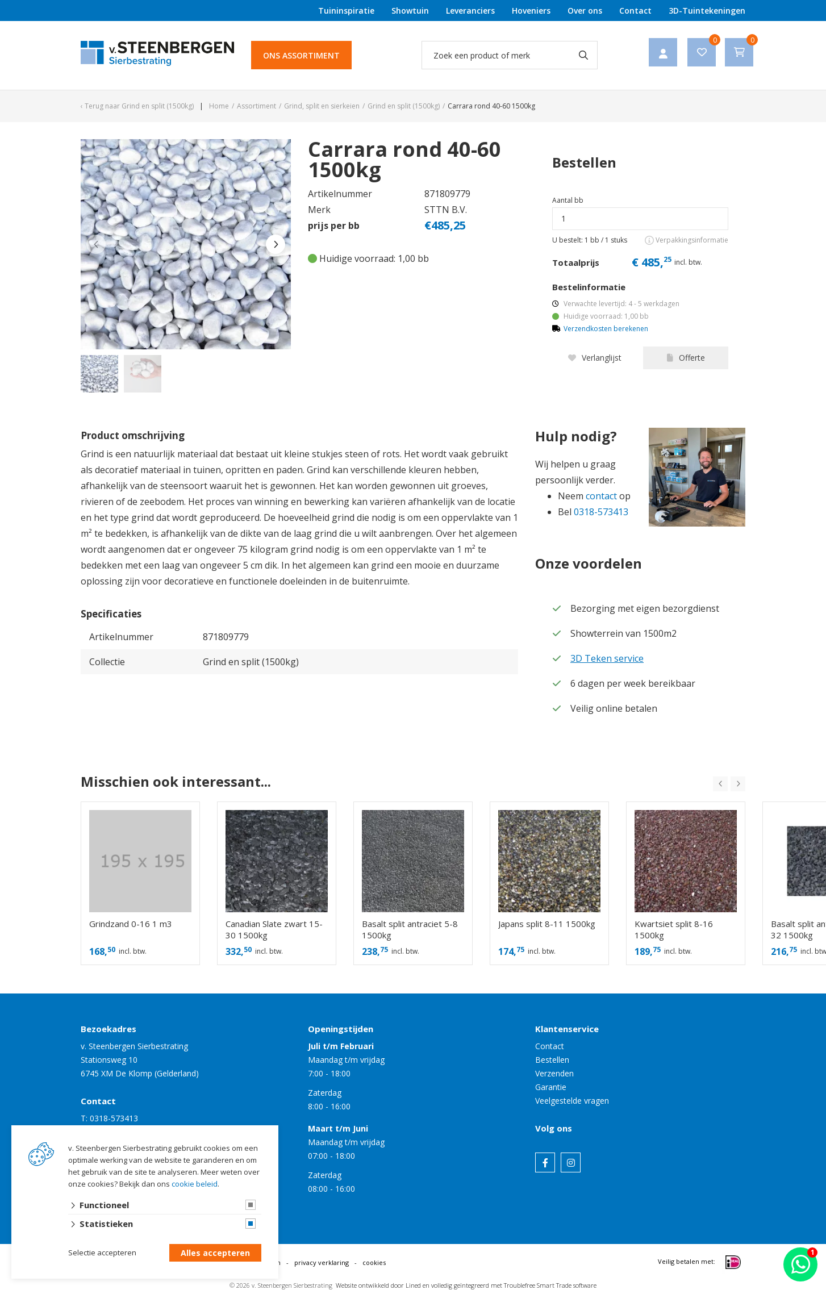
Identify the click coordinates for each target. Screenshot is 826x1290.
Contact (635, 10)
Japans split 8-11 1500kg (546, 923)
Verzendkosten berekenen (606, 328)
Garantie (550, 1087)
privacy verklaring (321, 1262)
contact (601, 496)
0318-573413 (601, 512)
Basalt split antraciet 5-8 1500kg (410, 929)
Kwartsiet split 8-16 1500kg (674, 929)
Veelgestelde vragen (572, 1100)
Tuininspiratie (346, 10)
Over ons (585, 10)
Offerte (686, 357)
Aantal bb (567, 200)
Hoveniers (531, 10)
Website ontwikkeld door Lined (378, 1285)
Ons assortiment (301, 55)
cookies (374, 1262)
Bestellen (552, 1059)
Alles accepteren (215, 1253)
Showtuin (410, 10)
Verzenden (554, 1073)
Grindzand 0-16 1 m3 (130, 923)
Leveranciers (470, 10)
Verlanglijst (594, 357)
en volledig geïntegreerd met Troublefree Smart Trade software (509, 1285)
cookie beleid (195, 1184)
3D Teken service (607, 658)
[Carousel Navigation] (729, 783)
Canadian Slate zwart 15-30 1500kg (274, 929)
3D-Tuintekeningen (707, 10)
